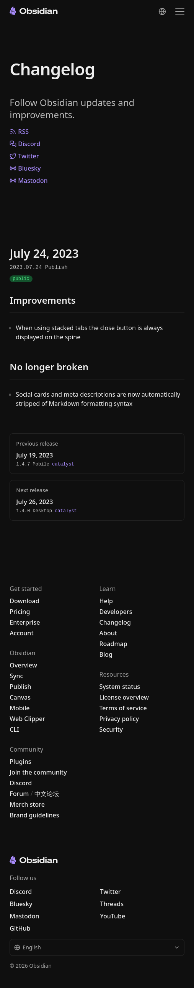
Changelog (52, 68)
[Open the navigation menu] (179, 11)
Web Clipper (27, 719)
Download (24, 601)
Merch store (27, 804)
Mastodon (28, 180)
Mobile (19, 708)
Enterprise (25, 622)
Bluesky (25, 168)
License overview (123, 697)
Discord (25, 144)
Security (111, 729)
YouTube (112, 916)
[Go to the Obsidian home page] (34, 11)
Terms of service (123, 708)
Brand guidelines (34, 815)
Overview (23, 665)
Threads (112, 904)
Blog (105, 654)
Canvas (20, 697)
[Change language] (162, 11)
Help (105, 601)
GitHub (20, 928)
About (108, 633)
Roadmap (113, 644)
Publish (20, 686)
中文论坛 (46, 793)
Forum (19, 793)
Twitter (24, 156)
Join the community (38, 772)
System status (119, 686)
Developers (115, 611)
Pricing (20, 611)
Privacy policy (119, 719)
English (96, 947)
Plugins (20, 761)
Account (21, 633)
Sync (16, 676)
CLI (14, 729)
